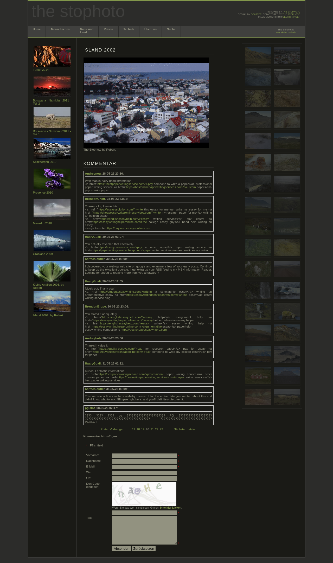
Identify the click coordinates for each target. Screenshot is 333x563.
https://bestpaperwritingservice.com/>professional (131, 374)
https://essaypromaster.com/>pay (120, 247)
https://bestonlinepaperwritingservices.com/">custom (161, 187)
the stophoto (291, 11)
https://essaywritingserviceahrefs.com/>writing (157, 294)
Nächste (179, 429)
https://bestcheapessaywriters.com (144, 329)
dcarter (256, 14)
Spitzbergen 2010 (44, 161)
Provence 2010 (43, 192)
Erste (104, 429)
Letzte (191, 429)
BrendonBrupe (95, 306)
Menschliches (60, 29)
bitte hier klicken (170, 507)
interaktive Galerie (286, 32)
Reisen (108, 29)
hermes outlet (95, 258)
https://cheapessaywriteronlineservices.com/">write (127, 212)
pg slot (90, 408)
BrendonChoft (95, 198)
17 (133, 429)
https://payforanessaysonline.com (128, 228)
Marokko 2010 (42, 223)
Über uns (150, 29)
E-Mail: (90, 466)
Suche (171, 29)
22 (156, 429)
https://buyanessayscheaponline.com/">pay (121, 351)
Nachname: (93, 460)
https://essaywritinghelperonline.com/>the (119, 221)
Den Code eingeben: (93, 485)
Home (37, 29)
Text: (89, 517)
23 (161, 429)
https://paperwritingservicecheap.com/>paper (121, 250)
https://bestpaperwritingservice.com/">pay (125, 183)
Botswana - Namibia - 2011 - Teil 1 (52, 133)
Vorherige (116, 429)
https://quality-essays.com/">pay (120, 348)
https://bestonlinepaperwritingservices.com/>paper (151, 377)
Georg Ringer (291, 17)
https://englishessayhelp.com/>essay (124, 218)
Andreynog (93, 173)
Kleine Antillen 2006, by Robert (48, 286)
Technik (129, 29)
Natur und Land (86, 31)
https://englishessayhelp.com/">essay (127, 317)
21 (152, 429)
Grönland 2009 (43, 253)
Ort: (88, 477)
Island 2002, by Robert (48, 315)
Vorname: (92, 455)
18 (138, 429)
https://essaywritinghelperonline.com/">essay (123, 320)
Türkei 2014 (41, 69)
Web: (89, 472)
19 (143, 429)
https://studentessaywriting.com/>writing (125, 291)
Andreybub (93, 338)
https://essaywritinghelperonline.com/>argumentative (127, 326)
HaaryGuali (93, 236)
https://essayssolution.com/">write (120, 209)
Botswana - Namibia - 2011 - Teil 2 (52, 102)
